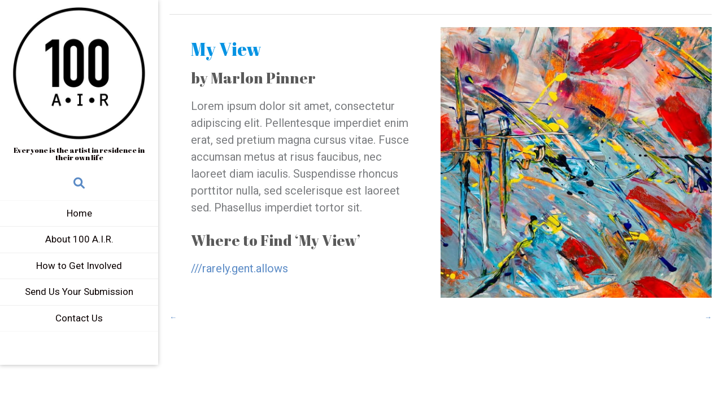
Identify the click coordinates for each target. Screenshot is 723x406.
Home (79, 213)
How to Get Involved (79, 265)
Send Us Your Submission (79, 291)
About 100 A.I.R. (79, 239)
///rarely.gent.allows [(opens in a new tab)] (239, 268)
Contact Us (79, 318)
